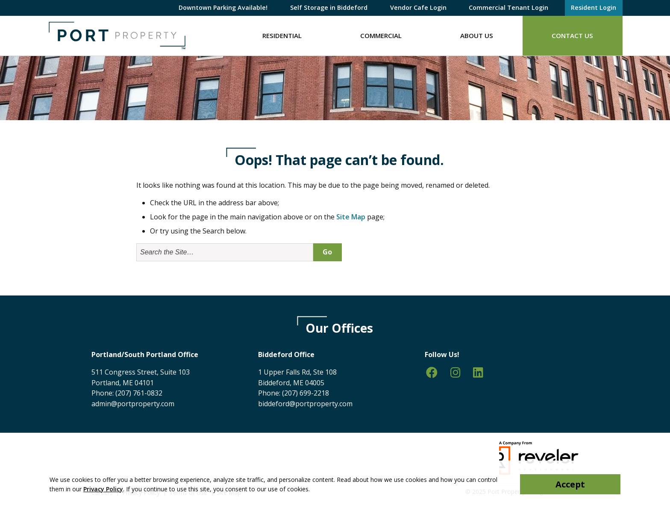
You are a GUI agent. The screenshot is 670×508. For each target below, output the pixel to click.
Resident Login (593, 7)
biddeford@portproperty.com (305, 403)
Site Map (350, 217)
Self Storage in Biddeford (328, 7)
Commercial (381, 35)
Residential (282, 35)
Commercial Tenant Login (508, 7)
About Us (476, 35)
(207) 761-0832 (138, 393)
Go (327, 252)
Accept (570, 484)
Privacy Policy (103, 489)
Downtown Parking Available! (223, 7)
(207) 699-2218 (305, 393)
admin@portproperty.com (132, 403)
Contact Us (572, 35)
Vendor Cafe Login (418, 7)
